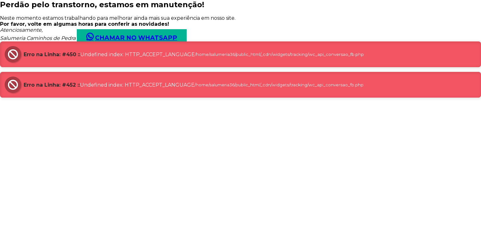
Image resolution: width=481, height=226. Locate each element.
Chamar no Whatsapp (136, 37)
